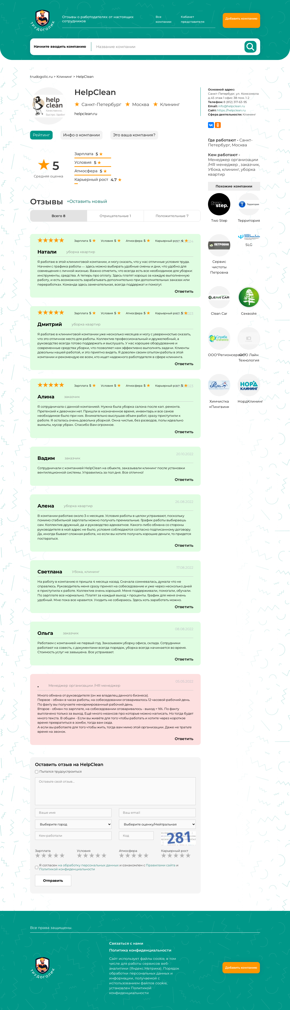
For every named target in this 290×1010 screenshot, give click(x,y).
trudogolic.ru (41, 79)
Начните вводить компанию (60, 48)
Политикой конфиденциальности (67, 871)
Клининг (64, 79)
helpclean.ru (85, 116)
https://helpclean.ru (231, 113)
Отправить (53, 883)
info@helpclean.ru (231, 109)
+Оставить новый (87, 204)
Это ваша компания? (134, 137)
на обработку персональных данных (88, 868)
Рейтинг (41, 137)
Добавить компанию (241, 18)
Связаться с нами (125, 943)
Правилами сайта (160, 868)
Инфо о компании (81, 137)
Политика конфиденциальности (139, 950)
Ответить (183, 294)
